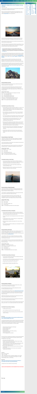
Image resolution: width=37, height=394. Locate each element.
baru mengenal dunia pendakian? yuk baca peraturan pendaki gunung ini (12, 317)
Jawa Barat (27, 8)
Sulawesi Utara (33, 13)
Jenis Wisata (18, 0)
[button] (13, 81)
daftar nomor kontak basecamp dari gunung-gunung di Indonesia (11, 360)
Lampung (32, 10)
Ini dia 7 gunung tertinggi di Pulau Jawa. (7, 318)
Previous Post (21, 391)
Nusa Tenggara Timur (28, 13)
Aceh (26, 4)
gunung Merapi (20, 55)
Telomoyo (19, 56)
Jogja (32, 9)
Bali (31, 4)
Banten (32, 5)
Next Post (3, 391)
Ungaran (16, 56)
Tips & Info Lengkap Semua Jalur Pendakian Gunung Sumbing (12, 6)
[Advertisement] (13, 20)
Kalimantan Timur (28, 10)
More (33, 0)
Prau (8, 56)
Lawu (13, 56)
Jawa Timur (27, 9)
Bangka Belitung (28, 5)
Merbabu (3, 56)
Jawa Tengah (33, 8)
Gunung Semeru (6, 13)
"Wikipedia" (4, 51)
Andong (3, 57)
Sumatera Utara (28, 14)
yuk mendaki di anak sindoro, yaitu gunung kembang (9, 361)
